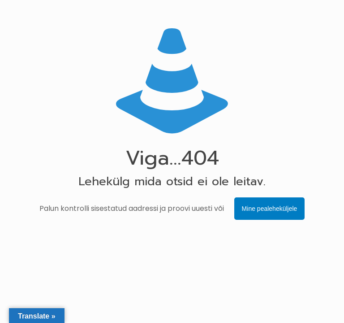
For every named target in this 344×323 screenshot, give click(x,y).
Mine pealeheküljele (269, 208)
